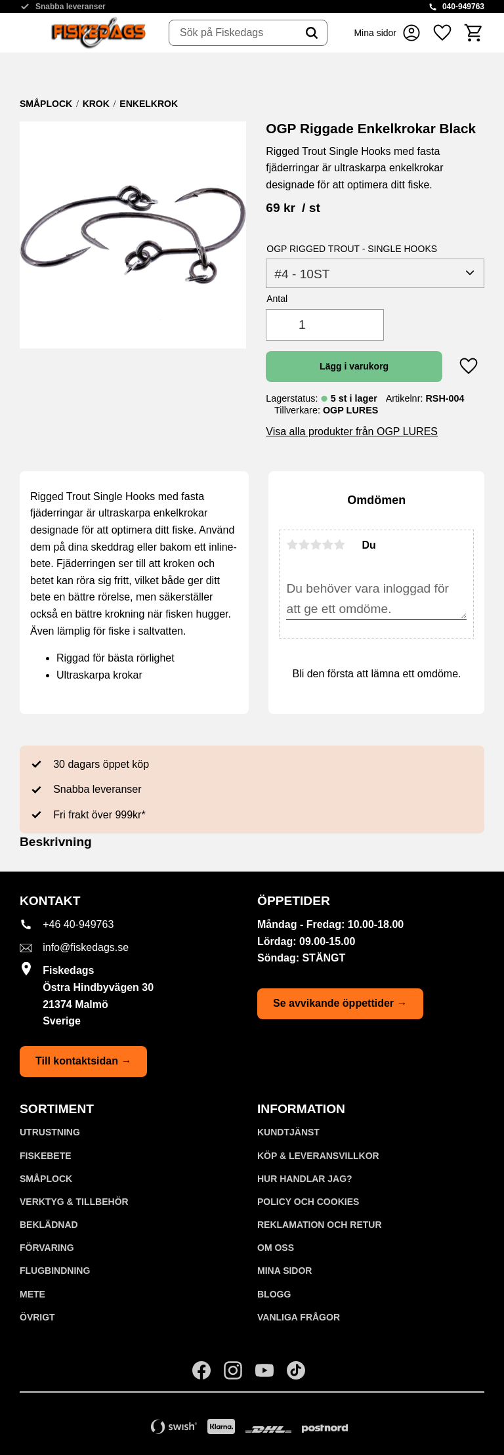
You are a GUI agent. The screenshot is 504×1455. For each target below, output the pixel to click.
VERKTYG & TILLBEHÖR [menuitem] (74, 1201)
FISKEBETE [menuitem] (46, 1155)
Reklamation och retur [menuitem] (319, 1224)
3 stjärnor (316, 545)
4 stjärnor (327, 545)
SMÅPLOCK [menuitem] (46, 1178)
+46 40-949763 (78, 924)
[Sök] (312, 32)
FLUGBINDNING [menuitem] (55, 1270)
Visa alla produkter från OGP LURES (352, 431)
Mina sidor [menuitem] (284, 1270)
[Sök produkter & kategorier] (233, 32)
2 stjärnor (304, 545)
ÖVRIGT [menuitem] (37, 1317)
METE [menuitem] (32, 1294)
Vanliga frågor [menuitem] (298, 1317)
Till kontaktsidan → (83, 1060)
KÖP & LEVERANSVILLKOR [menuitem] (318, 1155)
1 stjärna (292, 545)
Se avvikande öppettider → (340, 1003)
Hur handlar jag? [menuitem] (304, 1178)
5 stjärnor (339, 545)
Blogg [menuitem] (274, 1294)
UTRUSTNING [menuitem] (50, 1132)
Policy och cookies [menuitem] (308, 1201)
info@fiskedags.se (86, 947)
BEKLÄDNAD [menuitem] (49, 1224)
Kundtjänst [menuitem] (288, 1132)
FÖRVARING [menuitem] (47, 1247)
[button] (442, 33)
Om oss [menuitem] (275, 1247)
